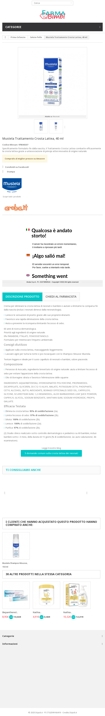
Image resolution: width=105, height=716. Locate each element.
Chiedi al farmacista (61, 296)
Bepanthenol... (10, 612)
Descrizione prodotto (22, 296)
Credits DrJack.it (70, 712)
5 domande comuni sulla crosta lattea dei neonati (51, 453)
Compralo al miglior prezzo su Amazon (25, 158)
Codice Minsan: (10, 144)
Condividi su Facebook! (17, 167)
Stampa (11, 171)
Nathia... (37, 612)
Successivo (65, 127)
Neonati (56, 116)
